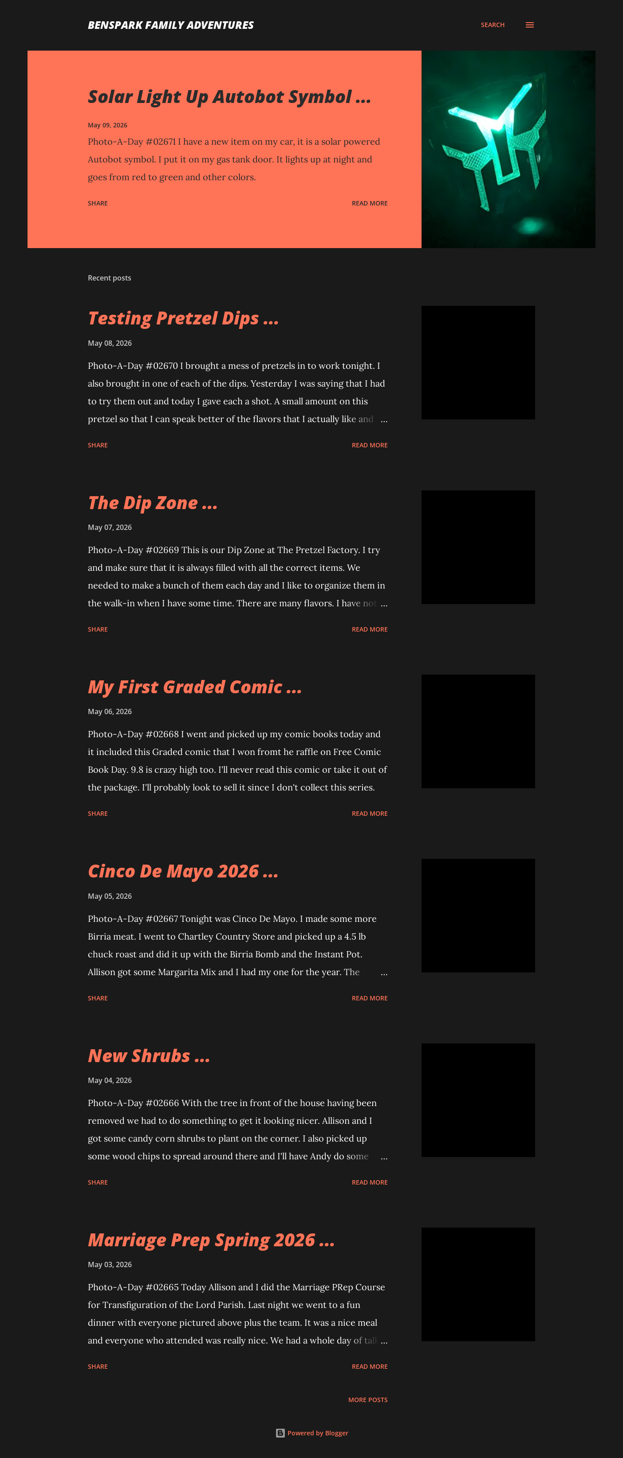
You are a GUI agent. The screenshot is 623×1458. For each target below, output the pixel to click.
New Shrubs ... (149, 1055)
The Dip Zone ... (153, 502)
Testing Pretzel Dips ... (184, 317)
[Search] (493, 25)
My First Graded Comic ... (195, 686)
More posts (368, 1399)
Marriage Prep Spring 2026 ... (211, 1239)
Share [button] (98, 203)
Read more (370, 203)
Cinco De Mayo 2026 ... (183, 870)
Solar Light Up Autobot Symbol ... (230, 96)
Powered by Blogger (311, 1433)
